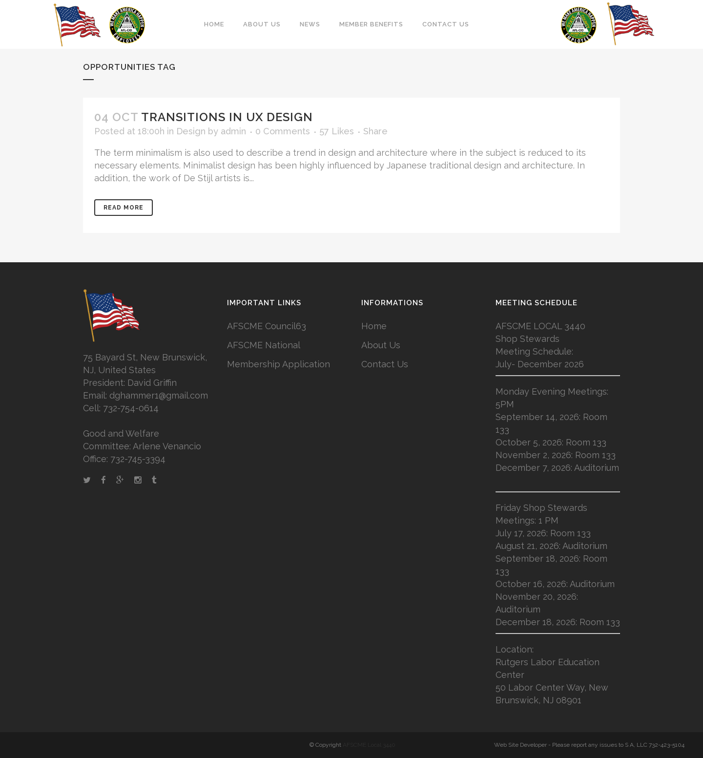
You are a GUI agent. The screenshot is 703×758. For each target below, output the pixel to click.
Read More (123, 207)
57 (336, 131)
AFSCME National (263, 345)
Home (374, 326)
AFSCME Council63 (266, 326)
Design (191, 131)
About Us (380, 345)
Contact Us (384, 364)
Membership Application (278, 364)
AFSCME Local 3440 (369, 744)
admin (233, 131)
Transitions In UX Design (227, 117)
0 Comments (282, 131)
